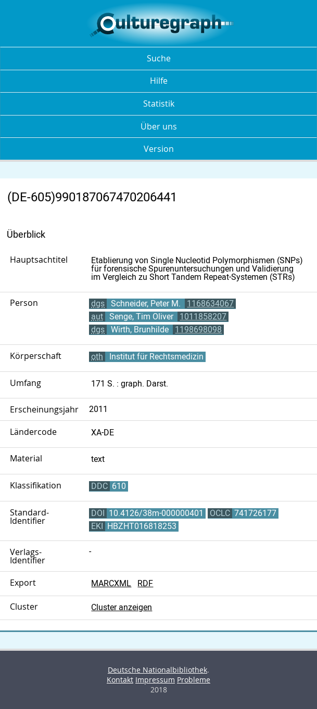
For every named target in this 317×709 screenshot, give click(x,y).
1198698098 (198, 329)
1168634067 (210, 303)
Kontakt (120, 680)
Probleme (193, 680)
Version (159, 148)
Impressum (155, 680)
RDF (145, 583)
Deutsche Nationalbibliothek (157, 670)
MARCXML (111, 583)
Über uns (159, 126)
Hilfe (159, 80)
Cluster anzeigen (121, 607)
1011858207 (203, 316)
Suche (159, 58)
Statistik (158, 103)
